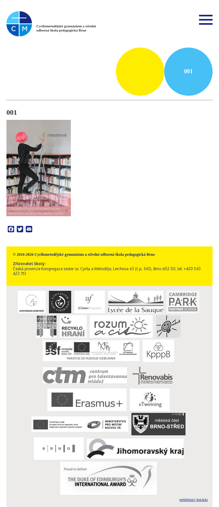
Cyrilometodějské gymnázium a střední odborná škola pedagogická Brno (66, 28)
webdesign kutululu (193, 500)
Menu (206, 19)
